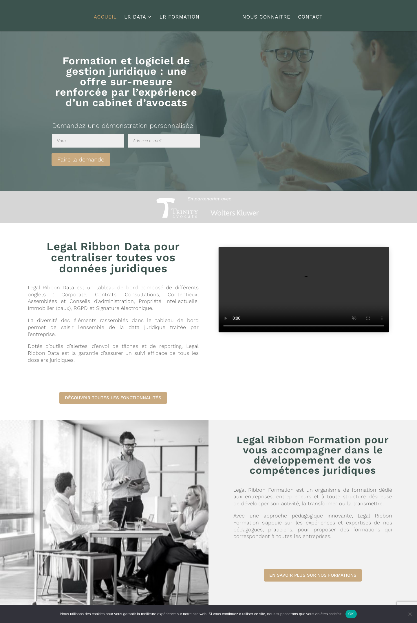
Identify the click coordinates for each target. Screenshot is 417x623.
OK (351, 614)
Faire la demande (80, 159)
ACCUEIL (107, 15)
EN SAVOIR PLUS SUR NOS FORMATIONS (312, 575)
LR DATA (137, 15)
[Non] (410, 614)
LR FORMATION (182, 15)
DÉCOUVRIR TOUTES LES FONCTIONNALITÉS (113, 397)
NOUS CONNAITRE (264, 15)
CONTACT (308, 15)
